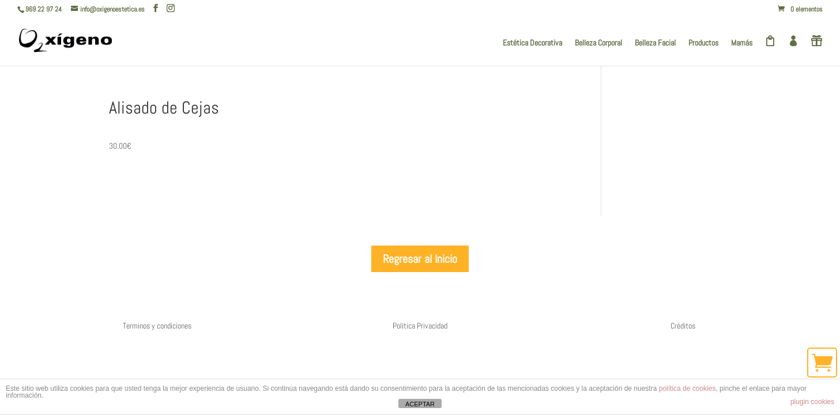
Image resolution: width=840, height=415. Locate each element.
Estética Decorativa (532, 43)
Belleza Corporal (598, 43)
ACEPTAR (420, 404)
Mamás (741, 43)
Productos (703, 43)
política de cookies (687, 388)
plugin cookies (812, 402)
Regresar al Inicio (420, 258)
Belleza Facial (655, 43)
